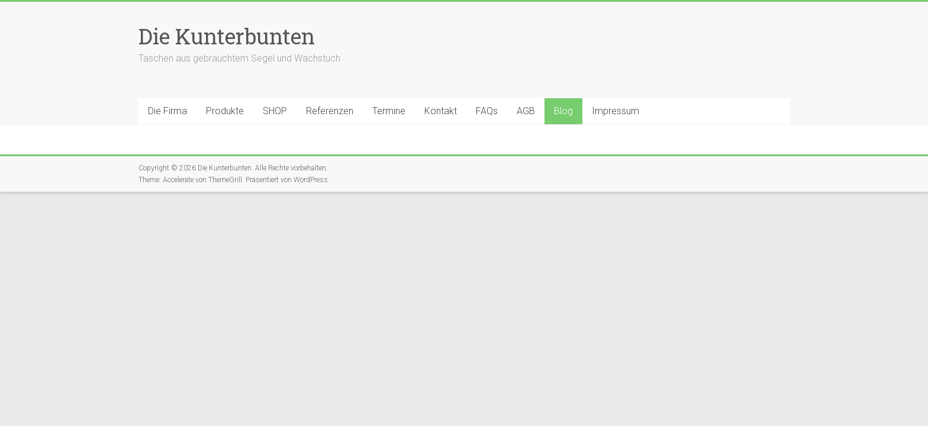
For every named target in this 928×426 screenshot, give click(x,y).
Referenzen (329, 111)
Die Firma (167, 111)
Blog (563, 111)
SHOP (275, 111)
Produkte (225, 111)
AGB (526, 111)
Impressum (615, 111)
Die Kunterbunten (226, 36)
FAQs (487, 111)
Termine (388, 111)
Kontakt (440, 111)
